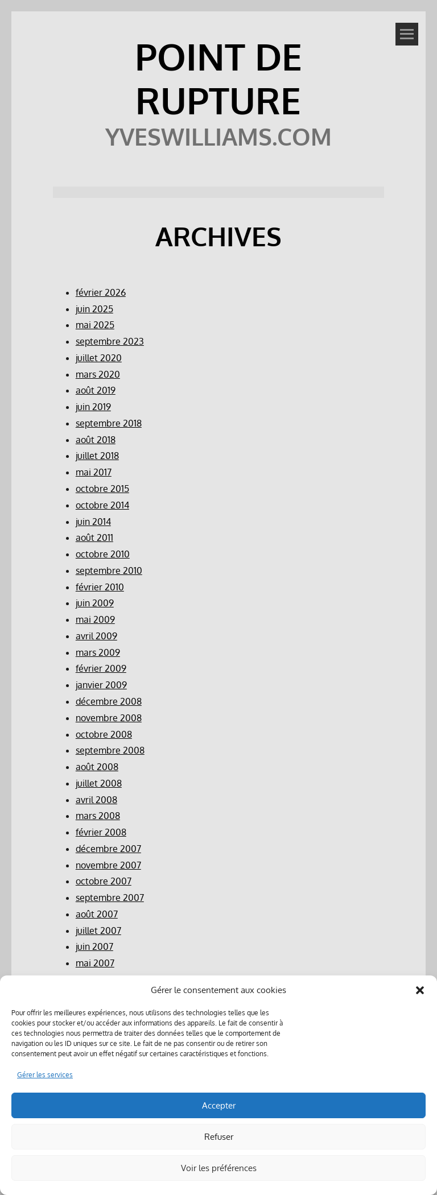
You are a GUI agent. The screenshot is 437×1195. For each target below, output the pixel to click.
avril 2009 (96, 636)
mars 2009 (98, 652)
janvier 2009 (101, 684)
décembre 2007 (108, 848)
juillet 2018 (97, 455)
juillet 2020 (99, 357)
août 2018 (96, 439)
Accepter (219, 1105)
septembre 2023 (110, 341)
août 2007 (97, 914)
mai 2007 (95, 963)
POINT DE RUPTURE (218, 78)
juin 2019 (93, 406)
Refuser (218, 1136)
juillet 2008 (99, 783)
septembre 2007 (110, 897)
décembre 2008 (109, 701)
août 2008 (97, 766)
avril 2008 (96, 799)
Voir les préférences (219, 1168)
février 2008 (101, 832)
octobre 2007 (103, 881)
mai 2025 (95, 324)
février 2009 (101, 668)
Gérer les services (45, 1074)
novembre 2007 (108, 865)
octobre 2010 (103, 554)
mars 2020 (98, 374)
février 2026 (101, 292)
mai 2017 (94, 472)
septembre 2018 (109, 423)
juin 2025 (94, 309)
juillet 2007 (98, 930)
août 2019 (96, 390)
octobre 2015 (102, 488)
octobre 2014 (102, 505)
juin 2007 (94, 946)
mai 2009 (95, 619)
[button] (420, 990)
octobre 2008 (104, 734)
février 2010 (100, 587)
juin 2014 (93, 521)
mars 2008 (98, 815)
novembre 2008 (109, 717)
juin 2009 (95, 603)
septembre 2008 (110, 750)
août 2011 (94, 537)
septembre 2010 (109, 570)
